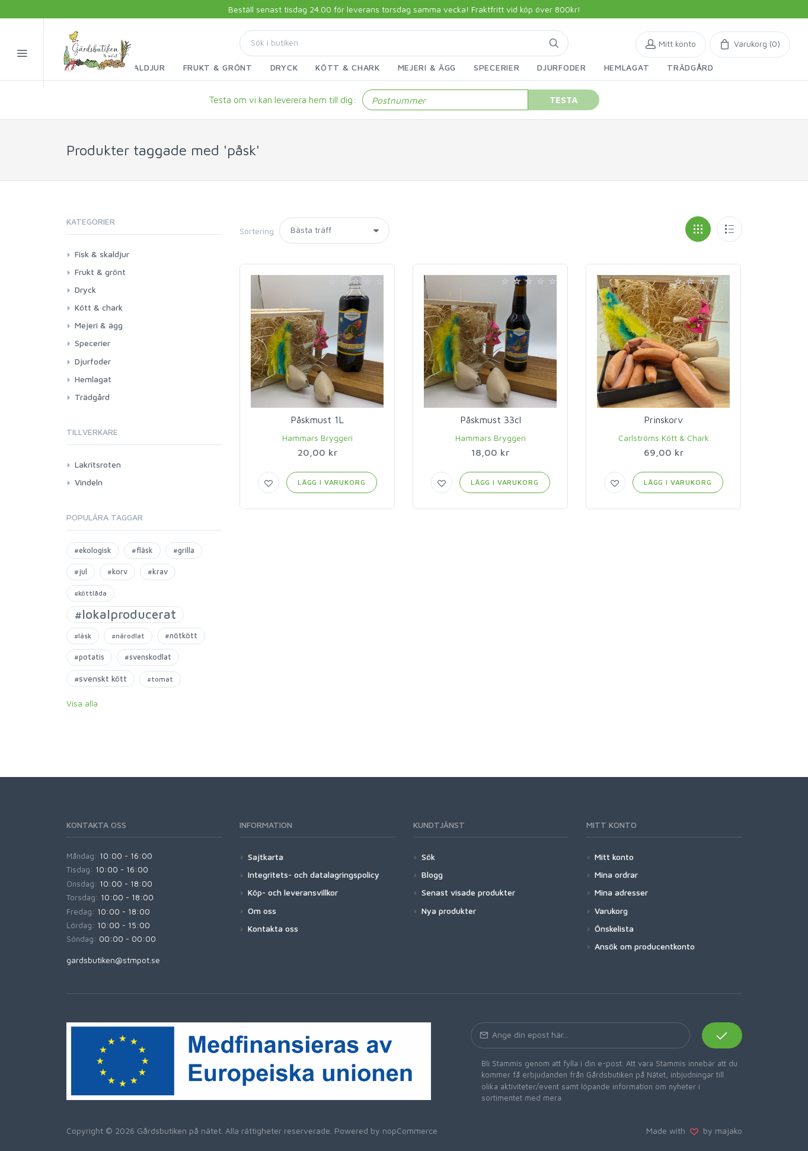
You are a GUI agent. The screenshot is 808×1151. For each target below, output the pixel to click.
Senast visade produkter (468, 892)
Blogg (432, 874)
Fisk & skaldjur (102, 254)
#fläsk (142, 550)
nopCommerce (409, 1131)
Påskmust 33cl (490, 419)
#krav (158, 571)
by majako (720, 1131)
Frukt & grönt (100, 272)
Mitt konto (614, 857)
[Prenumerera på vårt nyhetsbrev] (580, 1035)
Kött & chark (99, 307)
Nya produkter (448, 911)
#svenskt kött (100, 678)
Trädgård (92, 397)
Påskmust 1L (317, 419)
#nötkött (181, 635)
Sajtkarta (265, 857)
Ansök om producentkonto (645, 946)
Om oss (262, 911)
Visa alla (82, 703)
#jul (80, 571)
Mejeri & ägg (99, 325)
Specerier (92, 343)
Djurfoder (93, 361)
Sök (428, 857)
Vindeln (89, 482)
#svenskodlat (147, 657)
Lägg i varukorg (332, 482)
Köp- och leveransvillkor (293, 892)
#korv (117, 571)
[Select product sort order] (334, 231)
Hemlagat (93, 379)
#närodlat (128, 636)
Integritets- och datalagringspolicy (313, 874)
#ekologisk (92, 550)
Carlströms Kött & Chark (663, 438)
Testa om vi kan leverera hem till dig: (282, 99)
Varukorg (611, 911)
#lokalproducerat (125, 614)
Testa (564, 99)
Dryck (85, 289)
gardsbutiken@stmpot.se (113, 960)
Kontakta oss (273, 928)
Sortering (256, 231)
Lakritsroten (98, 464)
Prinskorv (663, 419)
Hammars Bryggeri (317, 438)
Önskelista (614, 928)
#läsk (82, 636)
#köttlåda (90, 593)
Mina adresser (621, 892)
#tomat (160, 679)
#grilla (183, 550)
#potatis (89, 657)
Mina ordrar (616, 874)
